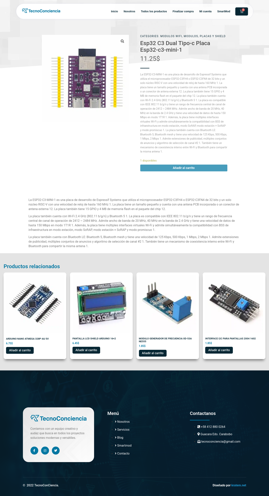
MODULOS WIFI (171, 36)
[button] (122, 41)
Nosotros (129, 11)
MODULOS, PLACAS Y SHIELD (205, 36)
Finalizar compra (183, 11)
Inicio (114, 11)
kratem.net (238, 485)
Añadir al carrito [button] (20, 350)
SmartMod (223, 11)
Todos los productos (154, 11)
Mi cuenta (205, 11)
